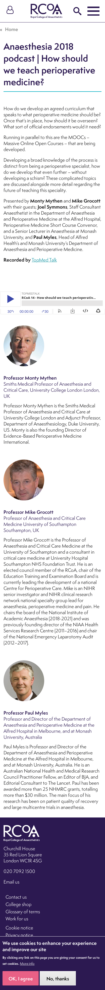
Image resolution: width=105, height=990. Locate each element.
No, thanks (57, 978)
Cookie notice (19, 927)
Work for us (17, 918)
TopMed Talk (44, 260)
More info (27, 963)
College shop (18, 904)
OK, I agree (21, 978)
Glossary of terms (23, 911)
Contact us (16, 897)
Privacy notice (19, 935)
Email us (11, 882)
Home (11, 29)
